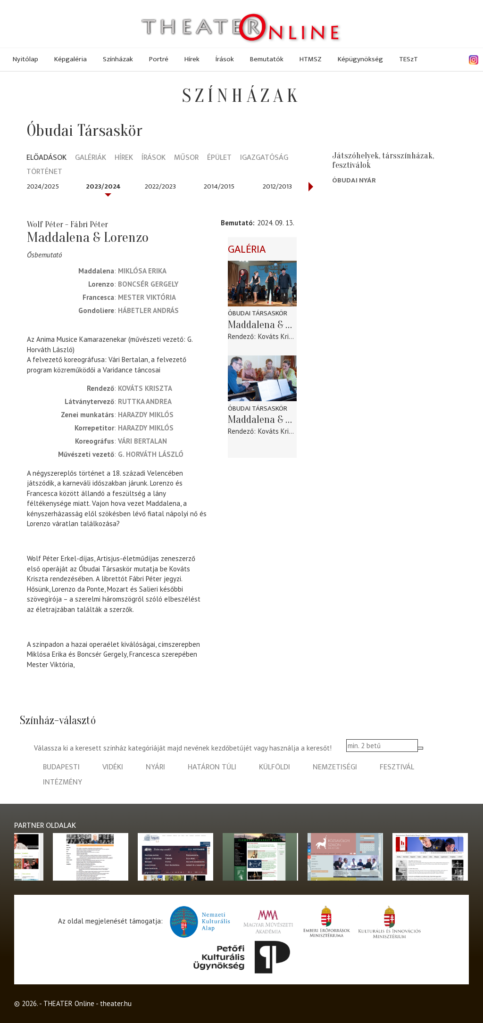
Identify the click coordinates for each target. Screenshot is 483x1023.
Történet (44, 172)
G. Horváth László (150, 454)
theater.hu (116, 1003)
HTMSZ (311, 59)
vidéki (112, 767)
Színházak (118, 59)
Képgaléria (70, 59)
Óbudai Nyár (354, 180)
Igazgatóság (264, 158)
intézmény (62, 782)
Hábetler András (148, 310)
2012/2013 (277, 186)
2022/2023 (160, 186)
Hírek (192, 59)
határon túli (212, 767)
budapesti (61, 767)
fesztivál (397, 767)
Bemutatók (266, 59)
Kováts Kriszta (145, 388)
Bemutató (237, 222)
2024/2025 (43, 186)
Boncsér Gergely (148, 284)
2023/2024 (103, 186)
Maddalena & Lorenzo (262, 325)
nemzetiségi (335, 767)
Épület (219, 158)
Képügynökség (360, 59)
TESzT (408, 59)
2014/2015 (219, 186)
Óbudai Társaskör (257, 313)
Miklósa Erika (142, 270)
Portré (158, 59)
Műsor (186, 158)
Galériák (90, 158)
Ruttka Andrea (145, 401)
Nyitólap (25, 59)
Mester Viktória (147, 297)
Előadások (46, 158)
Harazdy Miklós (146, 414)
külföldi (274, 767)
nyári (155, 767)
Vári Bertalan (142, 441)
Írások (225, 59)
